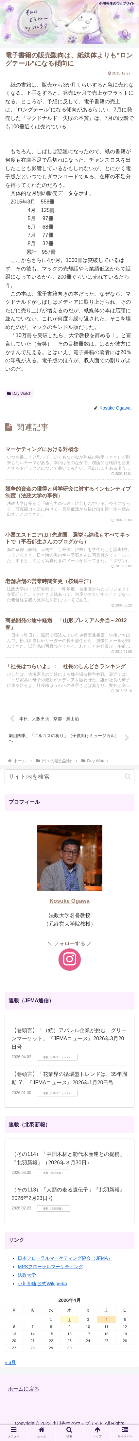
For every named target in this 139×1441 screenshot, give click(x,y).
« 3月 (10, 1362)
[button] (127, 776)
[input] (69, 776)
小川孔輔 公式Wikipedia (42, 1283)
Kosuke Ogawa (69, 901)
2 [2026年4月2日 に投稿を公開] (69, 1319)
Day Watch (19, 393)
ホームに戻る (23, 1389)
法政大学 (27, 1275)
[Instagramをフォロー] (69, 959)
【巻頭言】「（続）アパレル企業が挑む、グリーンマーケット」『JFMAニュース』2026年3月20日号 (69, 1039)
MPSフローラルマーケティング (50, 1266)
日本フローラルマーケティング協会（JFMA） (65, 1258)
